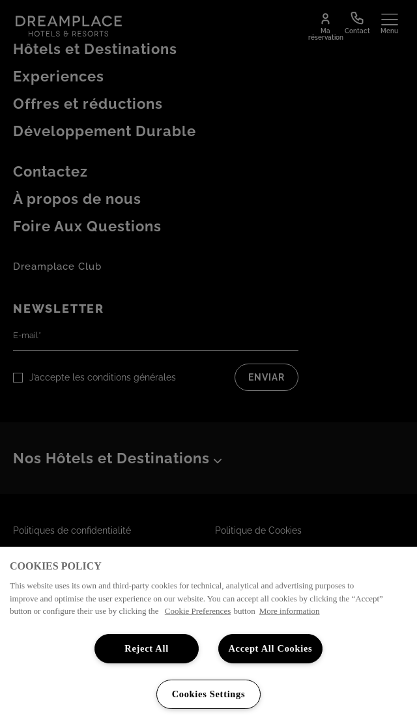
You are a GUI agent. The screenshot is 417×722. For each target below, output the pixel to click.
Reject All (146, 648)
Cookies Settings (209, 694)
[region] (208, 634)
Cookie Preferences (198, 611)
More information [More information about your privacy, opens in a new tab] (289, 611)
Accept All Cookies (270, 648)
